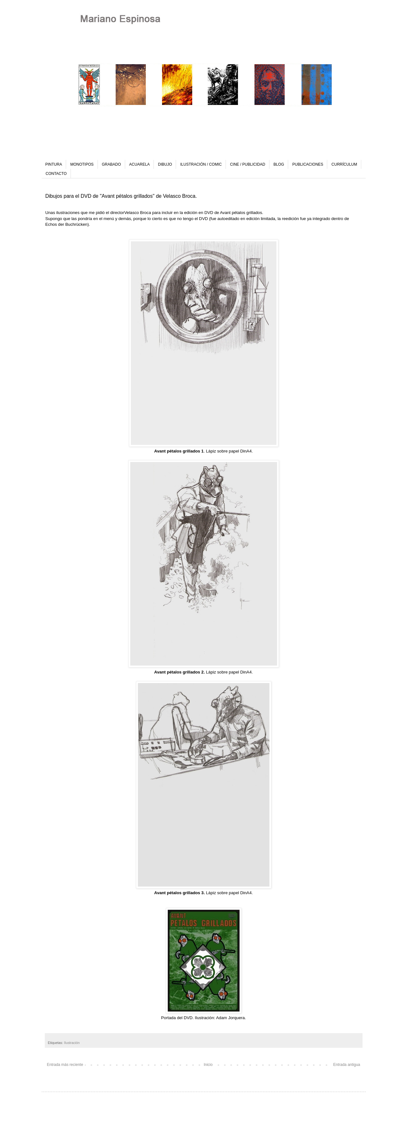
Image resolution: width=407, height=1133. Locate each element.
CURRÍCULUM (344, 164)
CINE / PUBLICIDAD (247, 164)
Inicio (208, 1064)
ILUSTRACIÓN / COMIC (201, 164)
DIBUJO (165, 164)
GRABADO (111, 164)
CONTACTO (56, 173)
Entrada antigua (346, 1064)
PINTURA (53, 164)
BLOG (279, 164)
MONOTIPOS (81, 164)
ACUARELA (139, 164)
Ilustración (72, 1043)
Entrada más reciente (65, 1064)
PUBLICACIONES (307, 164)
